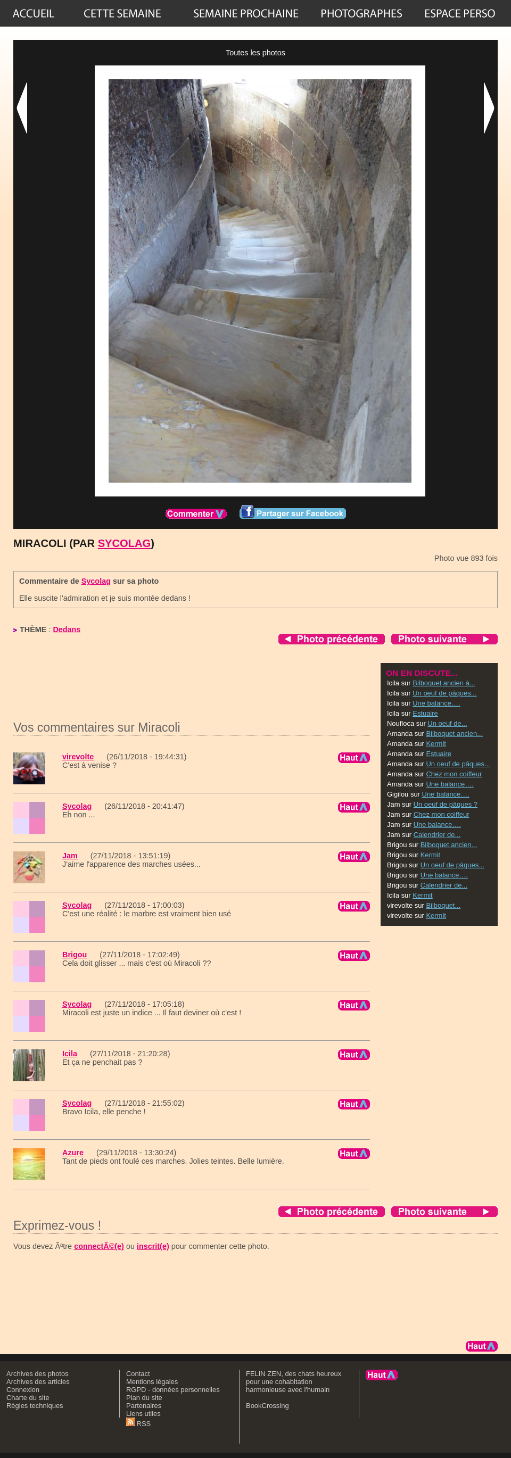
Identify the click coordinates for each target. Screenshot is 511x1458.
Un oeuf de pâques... (444, 693)
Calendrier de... (437, 835)
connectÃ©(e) (99, 1246)
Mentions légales (152, 1382)
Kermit (436, 744)
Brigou (74, 954)
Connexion (22, 1390)
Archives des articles (38, 1382)
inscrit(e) (153, 1246)
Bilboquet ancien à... (444, 683)
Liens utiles (143, 1414)
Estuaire (425, 713)
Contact (138, 1374)
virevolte (78, 756)
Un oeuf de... (447, 723)
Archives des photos (37, 1374)
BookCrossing (267, 1406)
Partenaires (143, 1406)
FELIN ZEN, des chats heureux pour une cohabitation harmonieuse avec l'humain (293, 1382)
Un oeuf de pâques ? (445, 804)
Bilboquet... (443, 905)
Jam (70, 855)
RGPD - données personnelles (173, 1390)
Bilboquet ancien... (454, 734)
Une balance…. (436, 703)
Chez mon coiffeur (454, 774)
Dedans (66, 629)
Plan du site (144, 1398)
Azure (73, 1152)
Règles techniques (34, 1406)
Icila (69, 1053)
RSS (138, 1424)
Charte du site (28, 1398)
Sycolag (124, 543)
